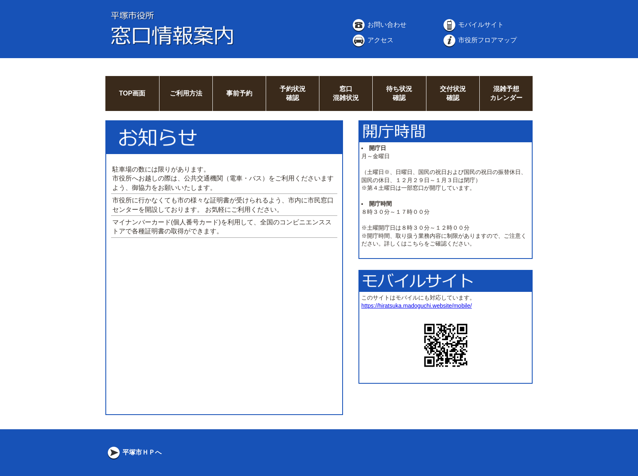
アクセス (372, 40)
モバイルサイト (473, 24)
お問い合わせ (378, 24)
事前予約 (239, 93)
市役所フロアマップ (479, 40)
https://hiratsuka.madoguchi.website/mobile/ (416, 305)
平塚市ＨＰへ (134, 452)
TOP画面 (132, 93)
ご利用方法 (186, 93)
